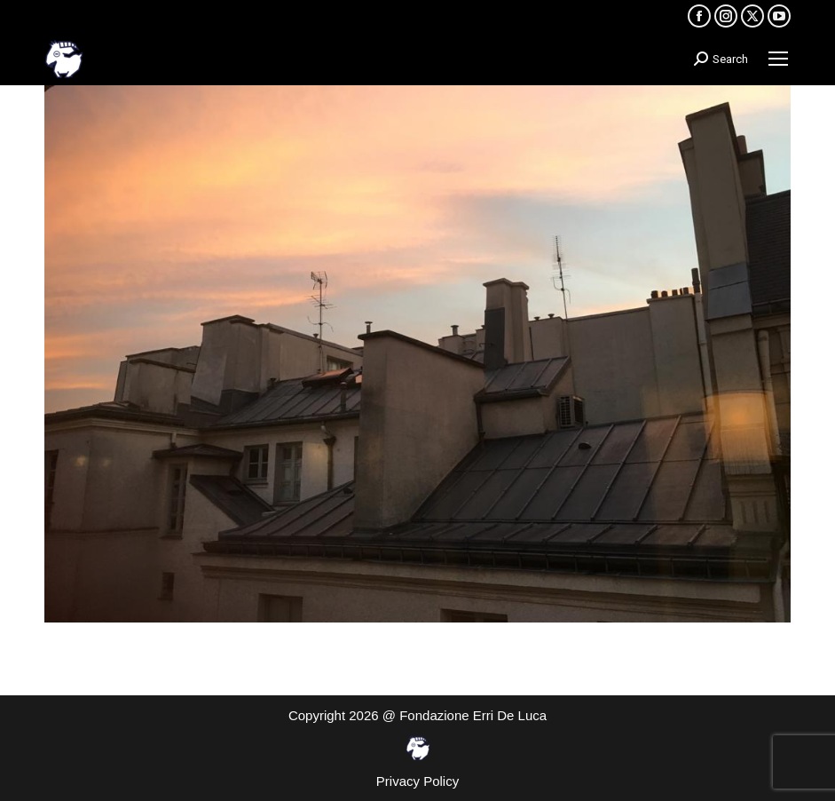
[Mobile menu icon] (778, 58)
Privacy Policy (417, 781)
